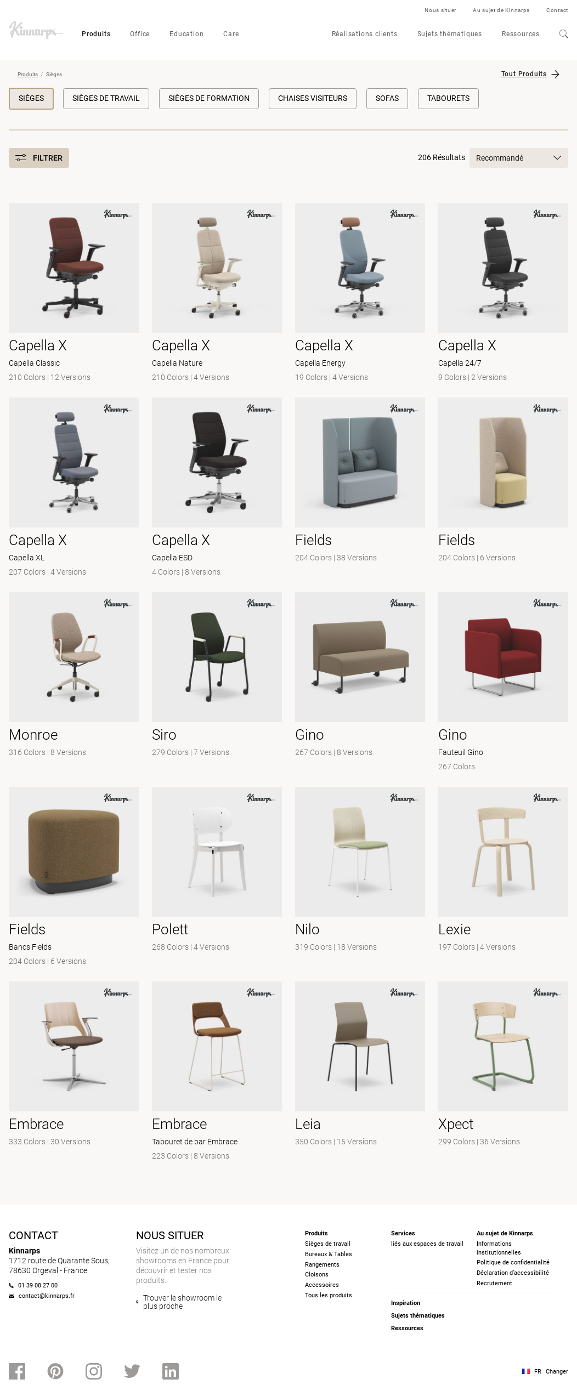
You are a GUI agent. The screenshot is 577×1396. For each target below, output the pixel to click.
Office (140, 34)
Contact (557, 10)
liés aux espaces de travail (427, 1243)
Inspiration (405, 1303)
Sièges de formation (209, 98)
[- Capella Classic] (73, 293)
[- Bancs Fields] (73, 877)
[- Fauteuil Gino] (503, 683)
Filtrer (39, 158)
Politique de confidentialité (513, 1262)
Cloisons (317, 1274)
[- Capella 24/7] (503, 293)
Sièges (31, 98)
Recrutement (494, 1283)
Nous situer (440, 10)
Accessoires (322, 1285)
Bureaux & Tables (328, 1254)
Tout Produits (524, 74)
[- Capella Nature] (216, 293)
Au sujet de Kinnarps (501, 10)
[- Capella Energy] (360, 293)
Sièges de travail (106, 98)
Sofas (387, 98)
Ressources (521, 34)
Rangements (322, 1264)
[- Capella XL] (73, 488)
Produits (96, 34)
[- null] (360, 488)
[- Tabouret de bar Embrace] (216, 1072)
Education (186, 34)
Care (231, 34)
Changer (557, 1371)
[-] (360, 683)
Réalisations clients (365, 34)
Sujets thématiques (449, 34)
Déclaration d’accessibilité (513, 1272)
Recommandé (519, 158)
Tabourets (448, 98)
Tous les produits (328, 1295)
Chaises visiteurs (312, 98)
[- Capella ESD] (216, 488)
